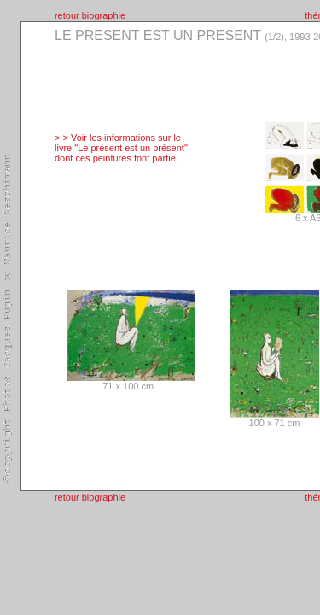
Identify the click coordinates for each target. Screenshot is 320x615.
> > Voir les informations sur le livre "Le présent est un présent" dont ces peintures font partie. (121, 147)
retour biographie (90, 15)
